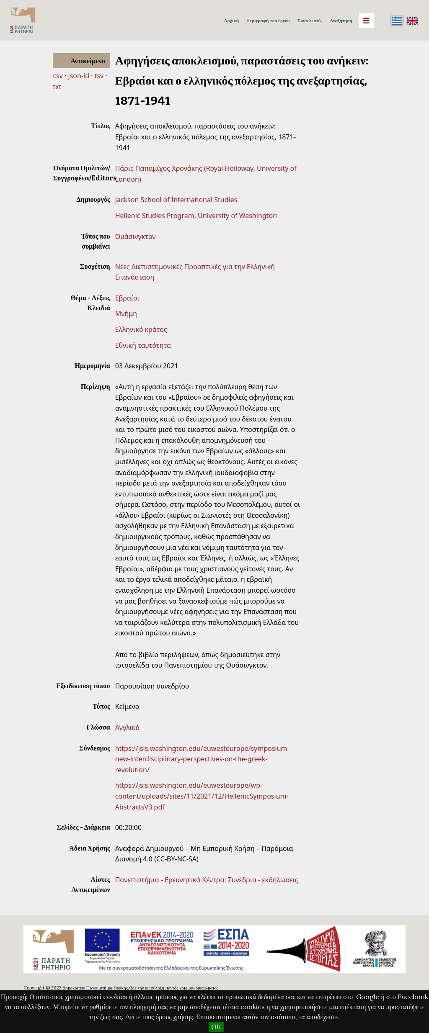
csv (57, 75)
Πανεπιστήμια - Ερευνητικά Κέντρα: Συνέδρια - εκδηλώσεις (206, 879)
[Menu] (366, 20)
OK (216, 1027)
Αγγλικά (127, 727)
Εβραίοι (127, 298)
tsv (99, 75)
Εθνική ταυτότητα (143, 345)
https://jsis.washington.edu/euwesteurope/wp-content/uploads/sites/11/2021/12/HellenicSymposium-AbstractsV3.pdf (202, 796)
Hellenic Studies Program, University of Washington (196, 215)
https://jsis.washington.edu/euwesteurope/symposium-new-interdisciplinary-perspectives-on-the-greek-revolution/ (202, 759)
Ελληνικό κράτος (141, 329)
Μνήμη (126, 313)
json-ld (78, 75)
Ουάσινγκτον (135, 236)
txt (57, 86)
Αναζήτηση (341, 20)
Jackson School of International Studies (176, 199)
